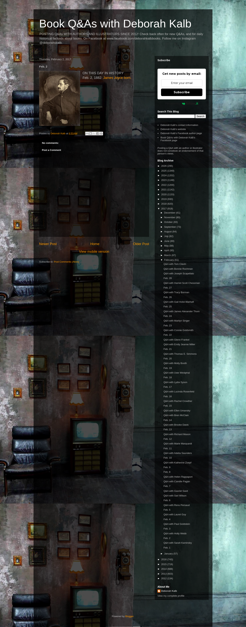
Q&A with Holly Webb (174, 533)
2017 (164, 208)
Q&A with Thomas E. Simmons (180, 353)
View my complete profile (170, 595)
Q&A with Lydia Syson (175, 382)
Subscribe (182, 92)
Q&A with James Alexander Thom (181, 311)
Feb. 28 (167, 278)
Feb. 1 (166, 547)
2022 (164, 185)
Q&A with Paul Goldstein (176, 524)
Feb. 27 (167, 287)
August (168, 231)
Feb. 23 (167, 325)
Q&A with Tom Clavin (174, 264)
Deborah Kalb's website (173, 129)
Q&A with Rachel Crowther (177, 401)
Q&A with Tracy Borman (176, 292)
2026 (164, 165)
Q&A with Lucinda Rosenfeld (178, 391)
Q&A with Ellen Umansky (176, 410)
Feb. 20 (167, 358)
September (170, 226)
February (169, 259)
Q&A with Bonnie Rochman (178, 268)
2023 (164, 180)
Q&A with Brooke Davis (175, 424)
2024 (164, 175)
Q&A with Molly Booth (175, 363)
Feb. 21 (167, 349)
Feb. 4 (166, 519)
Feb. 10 (167, 457)
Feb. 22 (167, 334)
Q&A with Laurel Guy (174, 514)
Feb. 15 (167, 405)
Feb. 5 (166, 509)
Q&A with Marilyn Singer (176, 320)
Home (95, 244)
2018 (164, 203)
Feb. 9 (166, 467)
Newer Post (48, 244)
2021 (164, 189)
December (170, 212)
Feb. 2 (166, 538)
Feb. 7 (166, 486)
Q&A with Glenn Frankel (176, 339)
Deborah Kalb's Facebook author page (181, 133)
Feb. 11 (167, 448)
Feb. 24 (167, 316)
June (167, 241)
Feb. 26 (167, 297)
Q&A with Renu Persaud (176, 505)
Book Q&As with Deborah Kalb (115, 23)
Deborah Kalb (169, 591)
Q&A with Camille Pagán (176, 481)
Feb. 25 (167, 306)
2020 (164, 194)
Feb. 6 (166, 500)
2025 (164, 170)
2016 (164, 559)
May (166, 245)
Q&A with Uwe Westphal (176, 372)
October (169, 222)
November (170, 217)
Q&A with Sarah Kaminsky (177, 542)
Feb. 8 (166, 472)
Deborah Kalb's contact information (179, 125)
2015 (164, 564)
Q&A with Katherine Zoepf (177, 462)
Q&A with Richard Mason (176, 434)
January (169, 553)
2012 (164, 578)
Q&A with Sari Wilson (174, 495)
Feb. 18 (167, 377)
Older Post (141, 244)
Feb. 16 (167, 396)
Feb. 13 (167, 429)
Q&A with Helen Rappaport (177, 476)
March (168, 255)
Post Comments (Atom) (66, 261)
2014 (164, 569)
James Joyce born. (117, 78)
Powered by (181, 103)
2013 (164, 573)
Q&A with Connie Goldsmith (178, 330)
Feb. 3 (166, 528)
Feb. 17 (167, 386)
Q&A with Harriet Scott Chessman (181, 283)
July (166, 236)
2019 (164, 199)
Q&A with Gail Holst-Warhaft (178, 301)
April (167, 250)
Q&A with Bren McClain (176, 415)
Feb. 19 (167, 368)
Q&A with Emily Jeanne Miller (179, 344)
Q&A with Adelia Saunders (177, 453)
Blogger (129, 616)
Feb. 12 (167, 439)
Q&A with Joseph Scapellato (178, 273)
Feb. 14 (167, 420)
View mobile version (94, 251)
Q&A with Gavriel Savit (175, 491)
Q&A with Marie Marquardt (177, 443)
